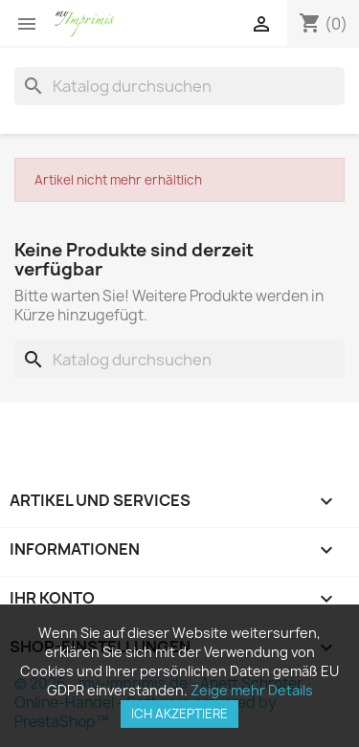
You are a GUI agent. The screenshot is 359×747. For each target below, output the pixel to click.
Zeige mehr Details (252, 690)
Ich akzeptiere (179, 713)
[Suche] (179, 86)
